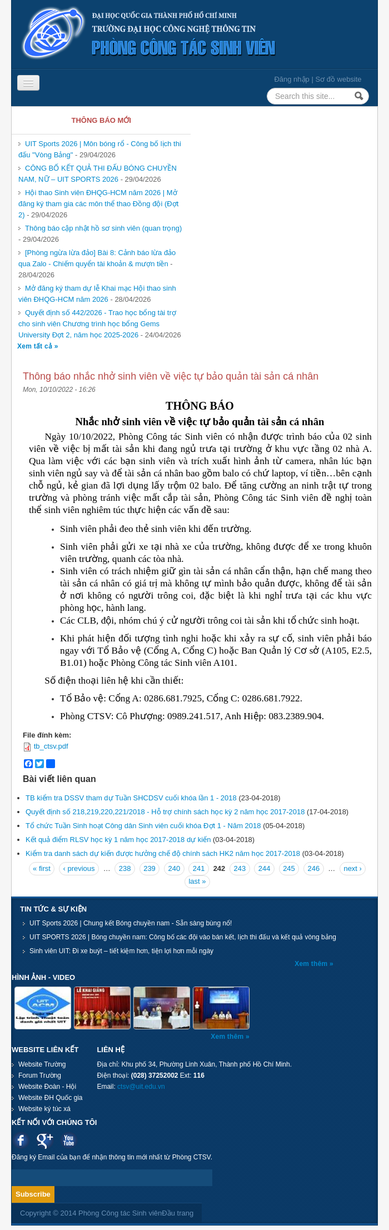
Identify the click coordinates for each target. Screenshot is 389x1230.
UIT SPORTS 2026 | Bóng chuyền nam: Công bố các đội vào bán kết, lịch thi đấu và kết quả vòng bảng (182, 937)
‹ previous (79, 868)
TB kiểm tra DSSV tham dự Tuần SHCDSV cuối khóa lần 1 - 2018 (131, 798)
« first (42, 868)
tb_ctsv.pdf (51, 746)
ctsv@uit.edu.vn (141, 1086)
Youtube (68, 1140)
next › (352, 868)
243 (239, 868)
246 (313, 868)
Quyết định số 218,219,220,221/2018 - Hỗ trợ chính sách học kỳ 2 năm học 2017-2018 (165, 812)
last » (197, 881)
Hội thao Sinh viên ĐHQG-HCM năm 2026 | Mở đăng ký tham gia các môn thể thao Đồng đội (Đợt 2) (98, 203)
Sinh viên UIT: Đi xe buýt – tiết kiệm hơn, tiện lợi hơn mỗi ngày (121, 951)
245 (289, 868)
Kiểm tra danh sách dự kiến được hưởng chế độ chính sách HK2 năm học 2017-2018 (163, 853)
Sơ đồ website (338, 79)
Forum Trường (39, 1075)
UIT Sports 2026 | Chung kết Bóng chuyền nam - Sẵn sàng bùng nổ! (130, 923)
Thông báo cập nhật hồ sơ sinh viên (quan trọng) (103, 228)
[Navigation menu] (28, 83)
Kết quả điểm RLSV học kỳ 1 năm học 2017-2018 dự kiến (118, 839)
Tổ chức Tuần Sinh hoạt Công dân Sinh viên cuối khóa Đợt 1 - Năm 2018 (143, 825)
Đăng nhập (291, 79)
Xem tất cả (35, 346)
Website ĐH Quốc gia (50, 1098)
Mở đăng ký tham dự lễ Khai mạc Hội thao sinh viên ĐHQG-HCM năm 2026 (97, 293)
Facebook (21, 1140)
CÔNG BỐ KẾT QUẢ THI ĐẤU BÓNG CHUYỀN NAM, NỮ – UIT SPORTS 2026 (97, 173)
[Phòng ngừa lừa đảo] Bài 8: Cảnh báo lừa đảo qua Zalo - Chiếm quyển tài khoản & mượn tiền (97, 258)
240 (174, 868)
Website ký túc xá (44, 1109)
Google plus (45, 1140)
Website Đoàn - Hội (47, 1086)
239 (149, 868)
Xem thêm (312, 964)
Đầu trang (177, 1213)
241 (199, 868)
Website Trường (42, 1064)
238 (125, 868)
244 (264, 868)
